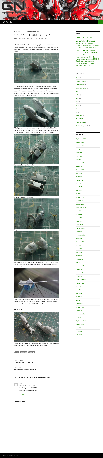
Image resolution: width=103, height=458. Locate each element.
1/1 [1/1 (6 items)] (77, 38)
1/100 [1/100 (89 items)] (79, 40)
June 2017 (79, 187)
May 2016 (79, 218)
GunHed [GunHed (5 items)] (92, 50)
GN (37, 38)
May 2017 (79, 190)
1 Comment (43, 38)
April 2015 (79, 255)
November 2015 (80, 235)
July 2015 (79, 245)
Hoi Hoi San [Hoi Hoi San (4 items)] (84, 53)
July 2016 (79, 211)
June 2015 (79, 249)
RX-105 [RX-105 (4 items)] (91, 59)
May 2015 (79, 252)
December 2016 (80, 200)
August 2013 (80, 324)
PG (77, 102)
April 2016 (79, 221)
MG (77, 95)
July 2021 (79, 149)
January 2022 (80, 145)
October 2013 (80, 317)
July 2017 (79, 183)
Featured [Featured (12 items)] (81, 47)
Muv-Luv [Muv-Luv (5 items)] (86, 57)
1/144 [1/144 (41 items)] (86, 40)
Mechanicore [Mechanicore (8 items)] (80, 57)
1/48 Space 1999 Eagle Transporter (36, 368)
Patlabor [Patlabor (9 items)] (86, 59)
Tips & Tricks (93, 22)
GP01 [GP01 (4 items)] (95, 47)
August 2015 (80, 242)
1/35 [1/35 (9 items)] (79, 38)
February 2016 (80, 228)
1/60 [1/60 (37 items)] (87, 37)
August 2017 (80, 180)
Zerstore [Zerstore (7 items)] (90, 65)
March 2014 (79, 300)
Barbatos (24, 352)
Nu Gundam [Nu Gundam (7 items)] (79, 59)
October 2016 (80, 204)
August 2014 (80, 283)
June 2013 (79, 331)
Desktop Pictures (78, 22)
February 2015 (80, 262)
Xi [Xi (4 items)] (81, 65)
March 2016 (79, 224)
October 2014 (80, 276)
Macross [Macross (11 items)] (89, 55)
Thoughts (79, 115)
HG (25, 32)
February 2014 (80, 303)
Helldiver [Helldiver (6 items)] (78, 53)
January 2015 (80, 266)
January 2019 (80, 163)
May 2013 (79, 334)
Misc (77, 98)
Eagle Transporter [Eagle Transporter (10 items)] (93, 45)
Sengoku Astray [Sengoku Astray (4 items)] (85, 61)
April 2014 (79, 297)
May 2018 (79, 173)
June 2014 (79, 290)
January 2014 (80, 307)
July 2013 (79, 327)
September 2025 (81, 139)
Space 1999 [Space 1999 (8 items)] (92, 61)
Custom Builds (19, 32)
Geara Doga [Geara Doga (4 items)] (88, 47)
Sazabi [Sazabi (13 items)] (78, 61)
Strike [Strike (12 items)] (78, 63)
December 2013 (80, 310)
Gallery (18, 38)
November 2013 (80, 314)
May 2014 (79, 293)
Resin (77, 105)
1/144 (17, 352)
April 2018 (79, 176)
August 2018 (80, 170)
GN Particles (8, 22)
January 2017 (80, 197)
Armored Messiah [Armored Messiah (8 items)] (81, 43)
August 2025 (80, 142)
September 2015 (81, 238)
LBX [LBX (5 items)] (84, 55)
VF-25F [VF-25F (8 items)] (78, 65)
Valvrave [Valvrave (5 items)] (92, 63)
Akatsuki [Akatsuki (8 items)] (92, 41)
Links (86, 22)
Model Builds (65, 22)
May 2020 (79, 156)
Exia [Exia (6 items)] (77, 47)
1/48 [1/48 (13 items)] (83, 38)
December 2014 (80, 269)
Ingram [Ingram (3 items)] (89, 52)
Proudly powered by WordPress (11, 455)
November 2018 (80, 166)
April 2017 (79, 194)
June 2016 (79, 214)
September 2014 (81, 279)
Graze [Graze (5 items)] (77, 50)
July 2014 (79, 286)
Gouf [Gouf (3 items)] (93, 47)
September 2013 (81, 321)
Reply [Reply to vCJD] (22, 394)
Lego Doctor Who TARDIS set (36, 361)
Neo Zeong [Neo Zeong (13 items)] (93, 57)
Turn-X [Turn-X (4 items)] (82, 63)
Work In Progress (33, 32)
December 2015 (80, 231)
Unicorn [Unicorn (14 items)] (87, 63)
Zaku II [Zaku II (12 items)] (84, 65)
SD (77, 112)
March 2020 (79, 159)
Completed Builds (81, 81)
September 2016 (81, 207)
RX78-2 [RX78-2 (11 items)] (96, 59)
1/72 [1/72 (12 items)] (91, 38)
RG (77, 108)
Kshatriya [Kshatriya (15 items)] (79, 55)
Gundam (31, 352)
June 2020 (79, 152)
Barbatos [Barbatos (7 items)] (90, 43)
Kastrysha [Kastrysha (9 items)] (94, 53)
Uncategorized (80, 122)
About (78, 77)
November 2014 (80, 273)
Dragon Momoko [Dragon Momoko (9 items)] (81, 45)
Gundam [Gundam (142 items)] (85, 50)
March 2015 (79, 259)
